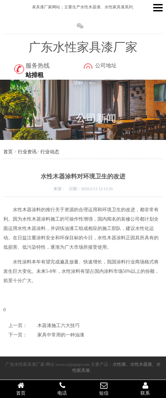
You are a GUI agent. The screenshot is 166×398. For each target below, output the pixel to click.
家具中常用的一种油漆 (60, 334)
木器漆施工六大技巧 (58, 325)
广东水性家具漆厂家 (83, 47)
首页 (8, 151)
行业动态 (49, 151)
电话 (62, 389)
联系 (145, 389)
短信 (104, 389)
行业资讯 (27, 151)
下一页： (17, 334)
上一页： (17, 325)
